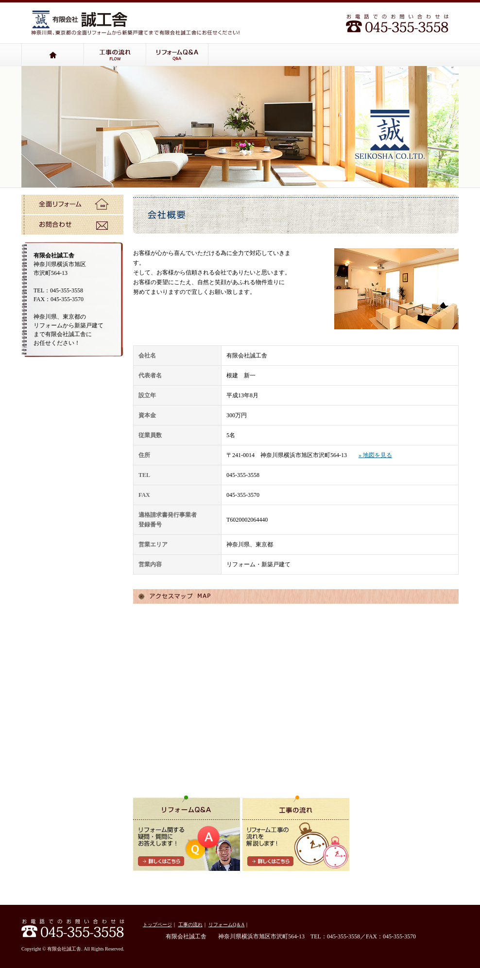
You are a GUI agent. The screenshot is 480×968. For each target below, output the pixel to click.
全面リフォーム (72, 204)
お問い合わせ (72, 225)
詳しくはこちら (161, 861)
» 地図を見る (375, 455)
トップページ (52, 54)
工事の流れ (115, 54)
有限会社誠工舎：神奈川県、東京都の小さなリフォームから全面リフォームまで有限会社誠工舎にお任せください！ (79, 19)
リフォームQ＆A (177, 54)
